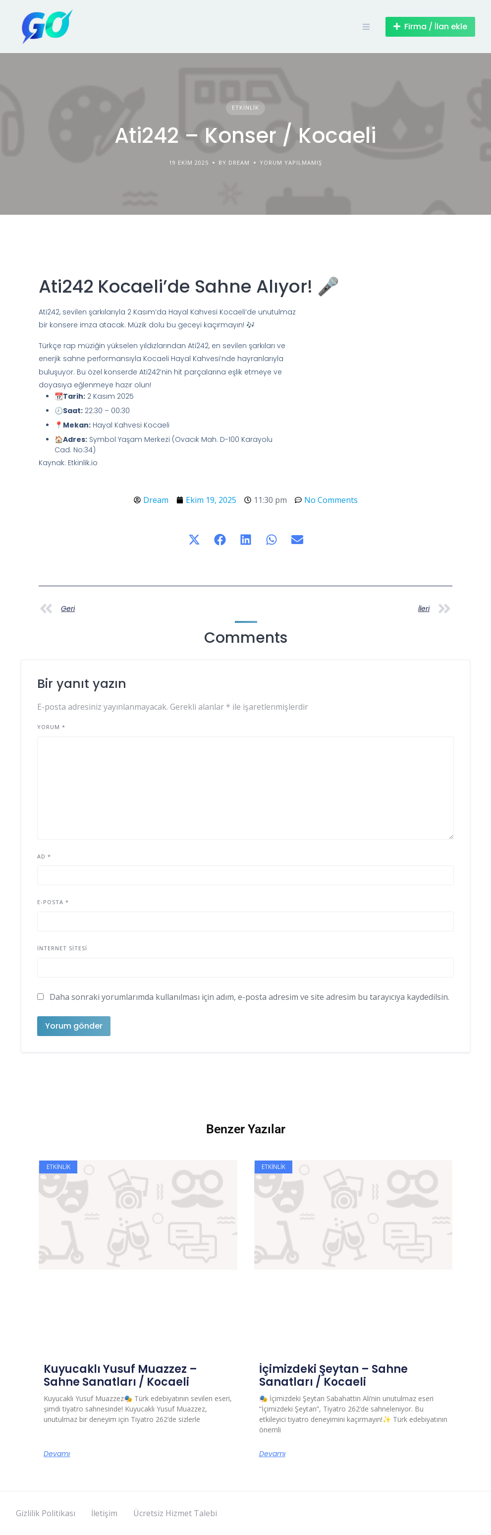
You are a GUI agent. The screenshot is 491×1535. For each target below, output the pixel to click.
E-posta (53, 902)
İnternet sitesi (62, 948)
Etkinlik (245, 107)
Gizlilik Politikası (45, 1513)
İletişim (104, 1513)
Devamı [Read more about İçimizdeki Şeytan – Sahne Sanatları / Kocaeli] (272, 1453)
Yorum (51, 727)
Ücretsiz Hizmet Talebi (175, 1513)
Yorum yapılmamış (291, 162)
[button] (194, 540)
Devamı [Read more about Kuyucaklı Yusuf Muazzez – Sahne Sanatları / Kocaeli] (57, 1453)
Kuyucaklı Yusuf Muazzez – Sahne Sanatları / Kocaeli (120, 1375)
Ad (44, 856)
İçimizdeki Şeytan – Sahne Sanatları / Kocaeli (333, 1375)
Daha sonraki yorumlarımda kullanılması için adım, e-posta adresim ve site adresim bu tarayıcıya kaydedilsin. (249, 996)
